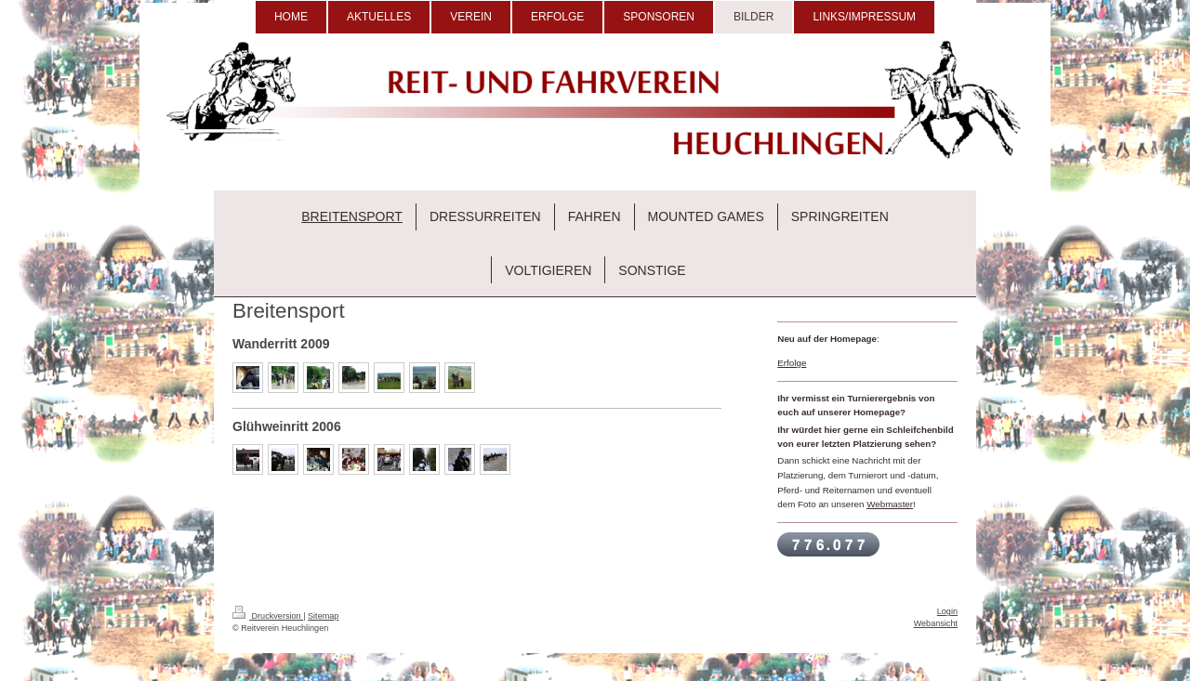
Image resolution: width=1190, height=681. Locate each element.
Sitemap (323, 616)
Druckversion (267, 616)
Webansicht (936, 623)
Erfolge (791, 363)
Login (947, 611)
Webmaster (889, 504)
